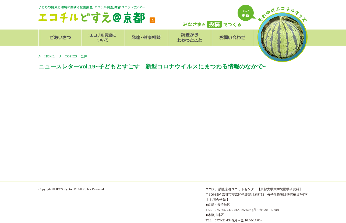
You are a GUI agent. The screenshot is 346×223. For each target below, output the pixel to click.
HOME (51, 56)
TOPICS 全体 (76, 56)
